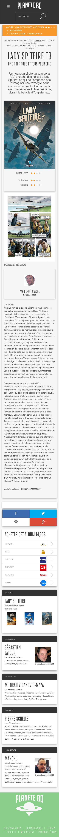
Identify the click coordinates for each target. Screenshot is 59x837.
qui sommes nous (13, 828)
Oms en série (17, 769)
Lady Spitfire (15, 601)
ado (16, 46)
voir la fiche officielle (12, 489)
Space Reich (48, 696)
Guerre (48, 46)
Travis (21, 729)
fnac (25, 552)
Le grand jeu (24, 779)
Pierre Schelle (16, 718)
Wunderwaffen (10, 693)
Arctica (7, 726)
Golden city (42, 726)
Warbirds (21, 693)
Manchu (11, 758)
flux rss (51, 828)
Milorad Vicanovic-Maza (24, 685)
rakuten (25, 575)
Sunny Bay (29, 739)
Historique (29, 48)
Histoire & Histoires (29, 43)
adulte (22, 46)
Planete (29, 6)
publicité (11, 832)
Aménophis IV (46, 782)
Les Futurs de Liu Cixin (44, 693)
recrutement (27, 832)
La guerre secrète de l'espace (27, 782)
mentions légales (47, 832)
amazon (25, 544)
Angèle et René (18, 739)
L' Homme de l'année (13, 660)
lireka (25, 583)
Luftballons (37, 696)
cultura (25, 560)
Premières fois (10, 736)
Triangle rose (41, 699)
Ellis (25, 663)
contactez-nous (34, 828)
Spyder (19, 663)
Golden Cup (22, 736)
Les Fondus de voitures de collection (36, 732)
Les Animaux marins (13, 732)
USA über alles (11, 699)
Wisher (25, 660)
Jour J (20, 699)
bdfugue (25, 567)
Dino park (29, 729)
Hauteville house (11, 766)
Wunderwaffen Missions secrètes (18, 696)
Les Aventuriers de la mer (39, 736)
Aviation (41, 46)
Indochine (30, 693)
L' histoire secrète (17, 775)
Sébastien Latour (13, 650)
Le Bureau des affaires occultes (24, 726)
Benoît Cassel (31, 291)
